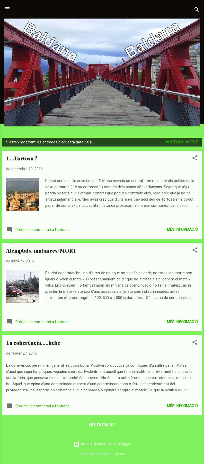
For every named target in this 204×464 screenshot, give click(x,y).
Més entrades (102, 425)
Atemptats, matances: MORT (41, 250)
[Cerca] (197, 10)
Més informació (182, 229)
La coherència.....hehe (33, 342)
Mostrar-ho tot (181, 142)
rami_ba (120, 454)
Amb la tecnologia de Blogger (102, 444)
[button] (195, 159)
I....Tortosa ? (21, 158)
